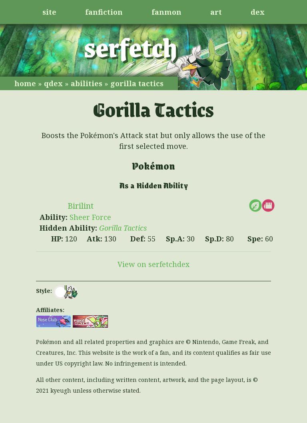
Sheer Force (90, 217)
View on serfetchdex (153, 264)
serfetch (130, 47)
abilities (86, 83)
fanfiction (104, 12)
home (25, 83)
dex (258, 12)
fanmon (166, 12)
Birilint (81, 205)
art (216, 12)
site (49, 12)
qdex (53, 83)
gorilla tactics (136, 83)
